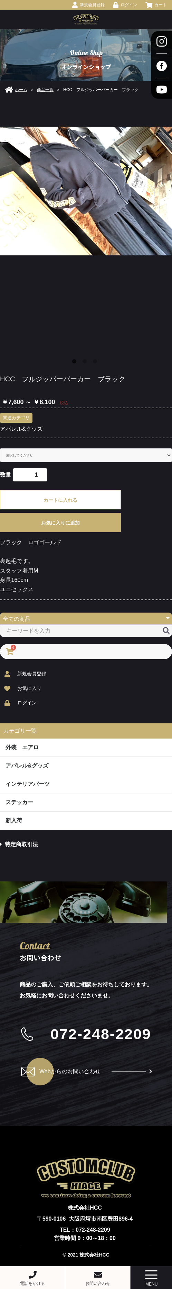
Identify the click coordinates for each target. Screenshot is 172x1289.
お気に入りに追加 (60, 523)
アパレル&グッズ (21, 429)
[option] (86, 191)
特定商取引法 (19, 844)
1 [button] (75, 362)
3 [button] (96, 362)
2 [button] (86, 362)
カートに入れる (60, 500)
